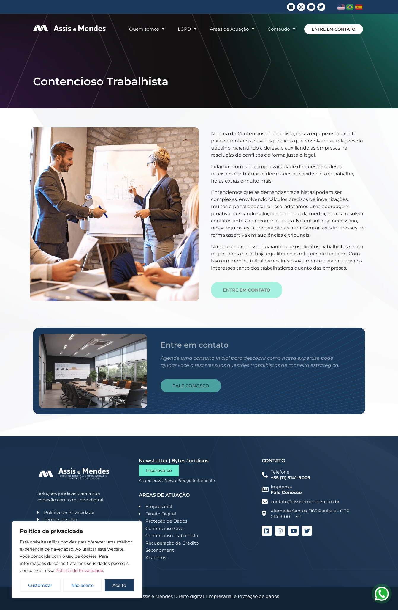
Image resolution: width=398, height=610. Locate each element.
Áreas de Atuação (232, 29)
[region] (77, 559)
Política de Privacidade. (80, 570)
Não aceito (82, 585)
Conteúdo (281, 29)
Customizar (40, 585)
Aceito (119, 585)
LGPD (187, 29)
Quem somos (146, 29)
